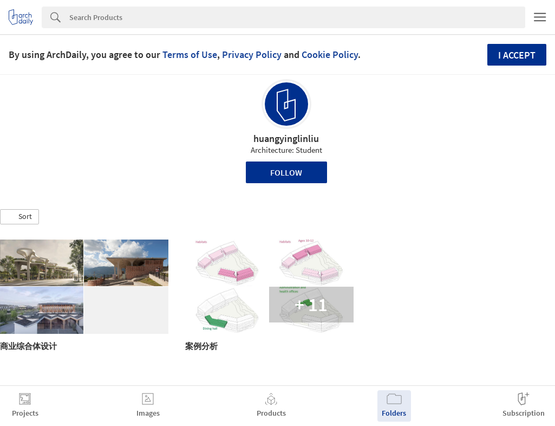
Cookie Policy (330, 54)
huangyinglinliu (286, 138)
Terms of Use (189, 54)
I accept (517, 55)
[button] (19, 216)
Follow (286, 172)
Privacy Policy (252, 54)
